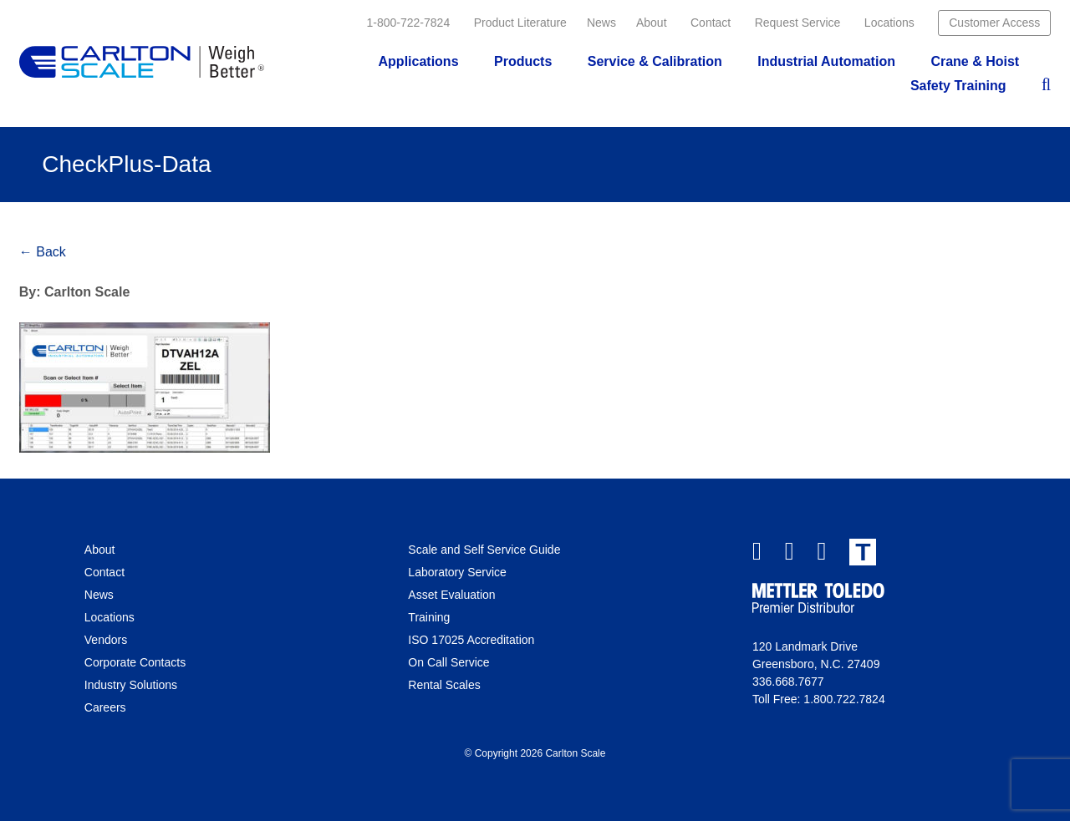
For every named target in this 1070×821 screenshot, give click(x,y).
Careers (105, 707)
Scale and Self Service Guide (484, 549)
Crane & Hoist (974, 61)
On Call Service (448, 662)
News (601, 22)
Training (429, 617)
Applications (419, 61)
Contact (710, 22)
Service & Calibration (655, 61)
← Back (42, 252)
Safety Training (958, 86)
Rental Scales (444, 685)
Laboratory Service (457, 572)
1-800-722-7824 (409, 22)
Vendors (105, 639)
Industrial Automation (826, 61)
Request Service (798, 22)
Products (523, 61)
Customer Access (994, 22)
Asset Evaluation (451, 594)
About (651, 22)
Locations (889, 22)
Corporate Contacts (135, 662)
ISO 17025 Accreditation (471, 639)
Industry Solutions (130, 685)
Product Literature (520, 22)
